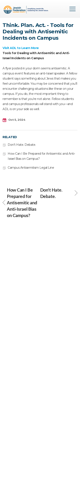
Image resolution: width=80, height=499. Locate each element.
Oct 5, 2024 (14, 120)
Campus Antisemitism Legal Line (31, 168)
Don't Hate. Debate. (22, 145)
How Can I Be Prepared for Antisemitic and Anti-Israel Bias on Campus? (20, 202)
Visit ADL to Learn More (21, 48)
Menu (72, 9)
